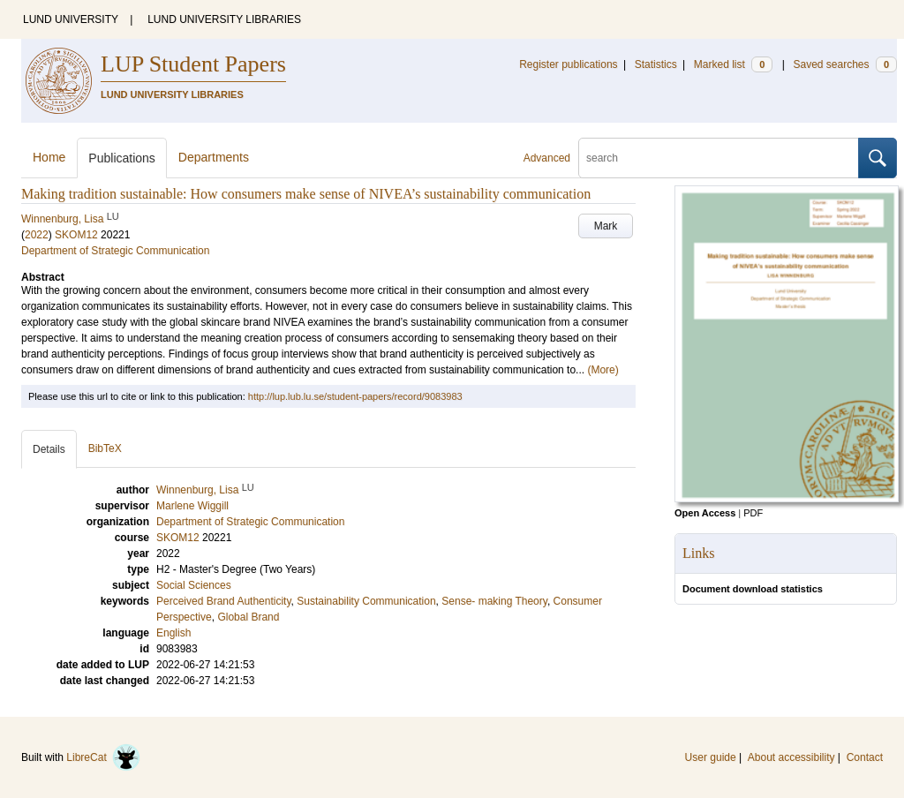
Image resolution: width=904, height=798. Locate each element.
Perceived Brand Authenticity (223, 601)
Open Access (704, 513)
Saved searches (845, 64)
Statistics (656, 64)
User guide (710, 757)
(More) (602, 370)
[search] (718, 158)
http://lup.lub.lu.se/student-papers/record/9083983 (355, 396)
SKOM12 (76, 235)
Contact (865, 757)
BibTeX (105, 448)
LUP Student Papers (193, 64)
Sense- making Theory (494, 601)
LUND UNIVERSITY (70, 19)
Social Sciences (193, 585)
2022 (37, 235)
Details (49, 449)
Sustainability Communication (366, 601)
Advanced (547, 158)
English (173, 633)
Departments (213, 157)
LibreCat (103, 757)
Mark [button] (606, 226)
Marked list (733, 64)
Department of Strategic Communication (115, 251)
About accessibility (791, 757)
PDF (753, 513)
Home (49, 157)
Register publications (568, 64)
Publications (121, 158)
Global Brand (248, 617)
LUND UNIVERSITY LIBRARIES (224, 19)
